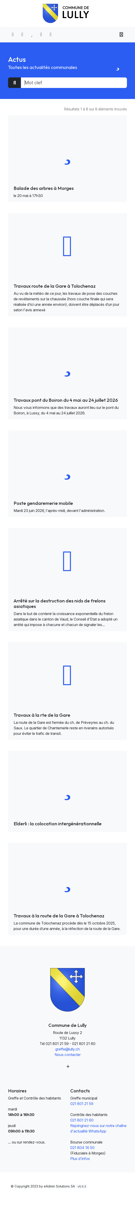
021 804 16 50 (82, 1147)
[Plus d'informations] (67, 1066)
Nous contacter (68, 1054)
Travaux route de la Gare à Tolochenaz (55, 286)
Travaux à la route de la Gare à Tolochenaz (59, 916)
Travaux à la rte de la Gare (42, 715)
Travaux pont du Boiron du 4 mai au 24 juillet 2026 (66, 400)
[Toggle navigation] (121, 35)
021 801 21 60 (82, 1120)
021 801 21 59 (81, 1103)
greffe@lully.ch (67, 1049)
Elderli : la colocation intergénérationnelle (58, 823)
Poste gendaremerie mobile (43, 503)
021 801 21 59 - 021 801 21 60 (70, 1043)
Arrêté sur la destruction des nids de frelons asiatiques (60, 603)
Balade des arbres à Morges (44, 188)
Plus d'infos (80, 1158)
